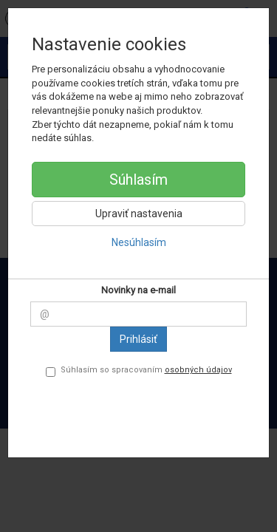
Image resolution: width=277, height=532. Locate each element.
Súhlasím (138, 179)
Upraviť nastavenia (138, 213)
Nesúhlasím (139, 242)
